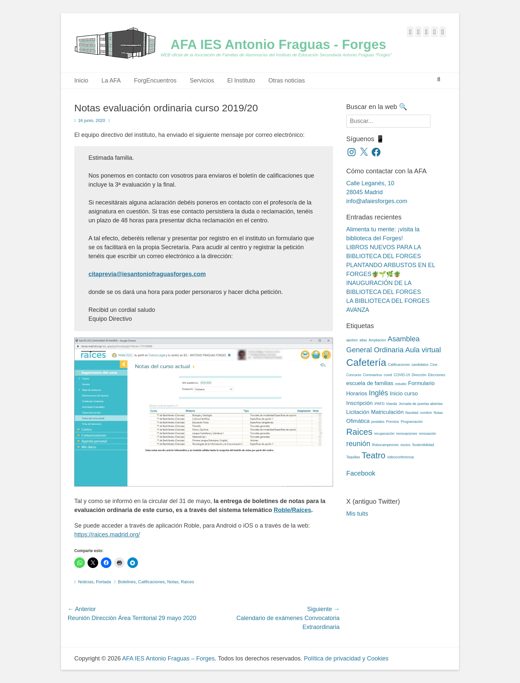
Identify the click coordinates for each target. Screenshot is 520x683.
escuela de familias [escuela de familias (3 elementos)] (369, 383)
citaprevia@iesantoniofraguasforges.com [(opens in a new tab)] (147, 274)
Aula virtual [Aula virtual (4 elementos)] (423, 350)
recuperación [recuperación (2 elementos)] (384, 433)
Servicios (202, 80)
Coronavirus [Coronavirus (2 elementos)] (372, 375)
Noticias (85, 581)
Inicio (81, 80)
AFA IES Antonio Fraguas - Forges (278, 44)
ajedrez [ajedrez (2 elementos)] (352, 340)
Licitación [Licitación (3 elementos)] (357, 412)
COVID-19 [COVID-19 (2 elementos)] (402, 375)
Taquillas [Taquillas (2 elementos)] (353, 457)
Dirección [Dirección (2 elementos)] (419, 375)
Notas (172, 581)
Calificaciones (151, 581)
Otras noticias (286, 80)
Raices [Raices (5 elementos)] (359, 431)
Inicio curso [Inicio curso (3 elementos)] (404, 393)
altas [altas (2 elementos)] (363, 340)
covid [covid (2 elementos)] (388, 375)
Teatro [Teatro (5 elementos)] (373, 455)
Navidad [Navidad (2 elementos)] (411, 413)
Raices (187, 581)
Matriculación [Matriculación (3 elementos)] (387, 412)
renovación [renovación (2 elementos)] (427, 433)
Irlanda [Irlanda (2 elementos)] (391, 404)
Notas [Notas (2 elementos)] (438, 413)
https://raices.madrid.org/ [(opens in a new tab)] (107, 534)
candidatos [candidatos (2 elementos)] (419, 365)
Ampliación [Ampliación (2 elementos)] (377, 340)
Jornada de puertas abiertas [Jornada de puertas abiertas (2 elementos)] (421, 404)
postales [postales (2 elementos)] (378, 422)
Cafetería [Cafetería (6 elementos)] (366, 362)
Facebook (360, 473)
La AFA (111, 80)
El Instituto (241, 80)
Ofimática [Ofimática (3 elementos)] (358, 421)
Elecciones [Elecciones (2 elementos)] (436, 375)
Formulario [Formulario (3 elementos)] (421, 383)
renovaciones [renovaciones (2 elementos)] (406, 433)
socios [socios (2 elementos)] (405, 445)
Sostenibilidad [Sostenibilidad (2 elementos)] (423, 445)
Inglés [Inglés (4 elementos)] (378, 393)
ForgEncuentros (155, 80)
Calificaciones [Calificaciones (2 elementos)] (399, 365)
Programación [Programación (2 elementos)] (411, 422)
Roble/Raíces (292, 510)
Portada (103, 581)
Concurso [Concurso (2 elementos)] (353, 375)
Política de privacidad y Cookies (346, 658)
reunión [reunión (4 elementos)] (358, 443)
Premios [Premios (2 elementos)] (392, 422)
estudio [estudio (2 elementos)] (400, 384)
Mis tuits (357, 513)
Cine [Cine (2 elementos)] (433, 365)
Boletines (127, 581)
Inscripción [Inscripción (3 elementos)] (359, 403)
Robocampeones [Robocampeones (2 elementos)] (385, 445)
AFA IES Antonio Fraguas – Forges (168, 658)
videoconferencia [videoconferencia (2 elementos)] (400, 457)
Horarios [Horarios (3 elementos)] (356, 393)
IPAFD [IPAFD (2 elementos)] (379, 404)
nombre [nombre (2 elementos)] (426, 413)
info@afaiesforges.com (376, 201)
